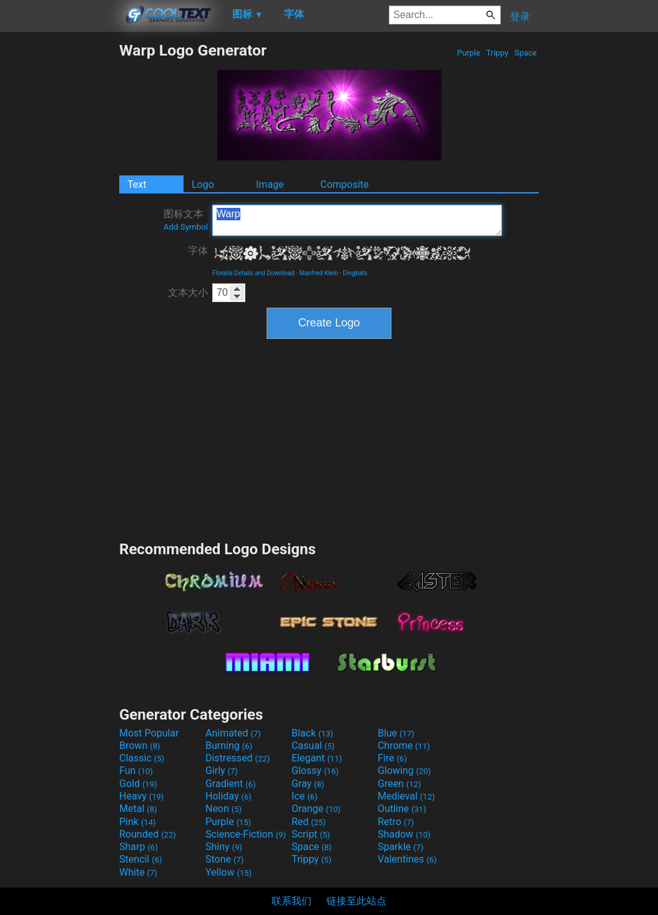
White (138, 872)
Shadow (404, 834)
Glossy (315, 770)
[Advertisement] (59, 228)
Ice (304, 796)
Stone (224, 859)
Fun (136, 770)
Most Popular (149, 733)
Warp (357, 220)
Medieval (406, 796)
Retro (396, 822)
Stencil (140, 859)
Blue (396, 733)
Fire (392, 758)
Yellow (228, 872)
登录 (520, 16)
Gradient (230, 784)
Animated (233, 733)
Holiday (228, 796)
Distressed (237, 758)
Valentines (407, 859)
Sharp (138, 847)
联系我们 (292, 901)
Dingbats (355, 273)
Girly (221, 770)
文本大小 (188, 292)
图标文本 (186, 220)
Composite (344, 184)
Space (526, 52)
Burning (228, 745)
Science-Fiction (245, 834)
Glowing (404, 770)
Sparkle (400, 847)
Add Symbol (186, 227)
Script (311, 834)
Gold (138, 784)
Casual (313, 745)
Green (399, 784)
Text (136, 184)
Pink (137, 822)
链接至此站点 (356, 901)
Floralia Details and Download (253, 273)
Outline (402, 809)
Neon (223, 809)
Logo (203, 184)
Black (312, 733)
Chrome (404, 745)
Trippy (497, 52)
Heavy (141, 796)
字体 (198, 251)
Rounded (147, 834)
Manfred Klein (319, 273)
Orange (316, 809)
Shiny (223, 847)
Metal (138, 809)
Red (309, 822)
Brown (139, 745)
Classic (141, 758)
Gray (308, 784)
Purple (469, 52)
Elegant (317, 758)
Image (270, 184)
